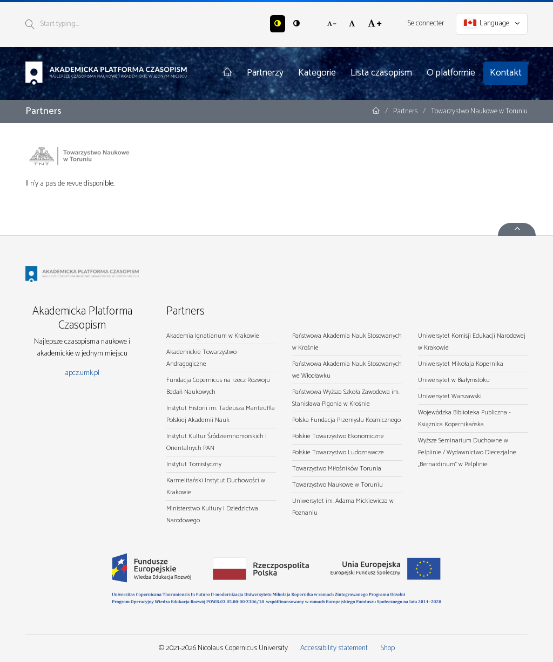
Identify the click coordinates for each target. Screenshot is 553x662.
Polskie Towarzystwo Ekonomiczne (338, 436)
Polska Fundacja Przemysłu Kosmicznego (346, 420)
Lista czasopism (381, 72)
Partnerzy (265, 72)
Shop (387, 648)
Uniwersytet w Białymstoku (454, 380)
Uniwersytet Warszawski (450, 396)
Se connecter (425, 23)
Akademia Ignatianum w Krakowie (212, 336)
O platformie (451, 72)
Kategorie (317, 72)
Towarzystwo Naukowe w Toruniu (337, 485)
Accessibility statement (334, 648)
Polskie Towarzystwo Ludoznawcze (338, 452)
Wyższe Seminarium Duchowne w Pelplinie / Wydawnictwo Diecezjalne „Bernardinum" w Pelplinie (467, 452)
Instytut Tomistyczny (193, 464)
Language (492, 23)
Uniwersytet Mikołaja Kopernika (460, 364)
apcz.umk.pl (82, 373)
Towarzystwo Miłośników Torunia (336, 468)
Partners (406, 111)
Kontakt (506, 72)
